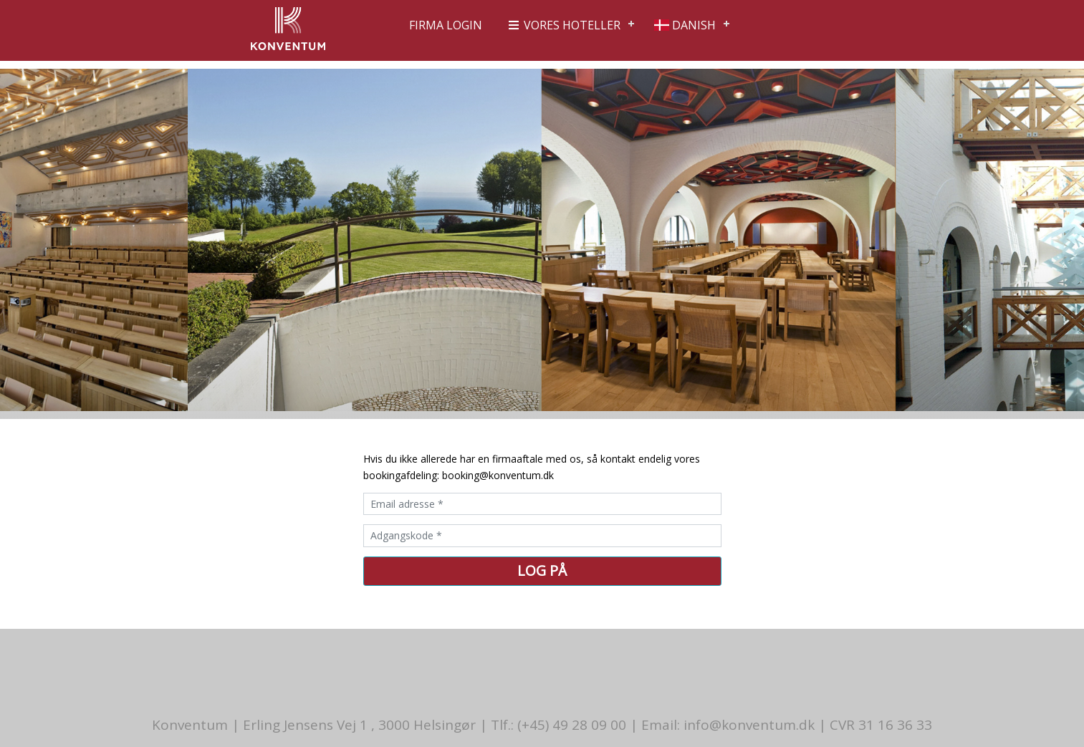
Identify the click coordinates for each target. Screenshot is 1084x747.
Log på (542, 570)
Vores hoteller (563, 25)
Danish (685, 25)
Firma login (445, 25)
